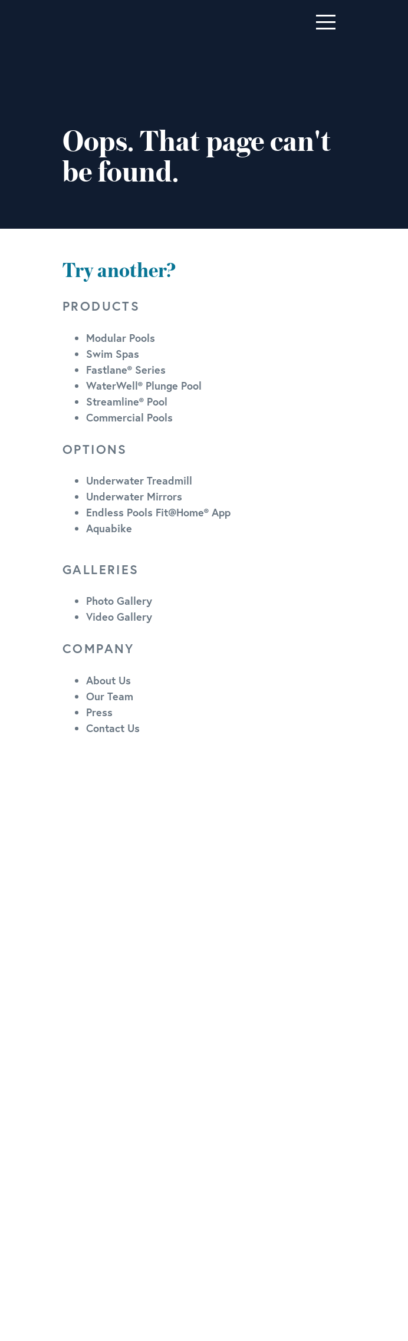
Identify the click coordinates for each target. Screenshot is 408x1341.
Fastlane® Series (126, 370)
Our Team (109, 696)
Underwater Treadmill (139, 480)
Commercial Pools (129, 417)
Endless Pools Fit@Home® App (158, 512)
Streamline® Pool (126, 401)
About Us (108, 680)
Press (99, 712)
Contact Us (113, 728)
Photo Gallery (119, 601)
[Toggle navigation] (326, 22)
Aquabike (109, 528)
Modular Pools (120, 338)
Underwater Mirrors (134, 496)
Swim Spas (112, 354)
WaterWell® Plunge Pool (144, 385)
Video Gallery (119, 616)
